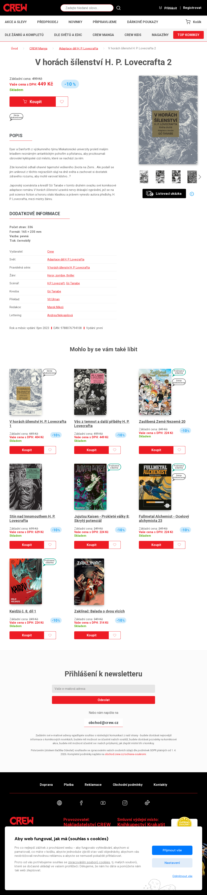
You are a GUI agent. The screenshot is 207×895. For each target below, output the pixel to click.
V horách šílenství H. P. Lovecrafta (68, 267)
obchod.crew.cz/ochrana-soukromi (125, 754)
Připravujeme (105, 22)
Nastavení (172, 863)
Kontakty (160, 785)
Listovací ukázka (164, 193)
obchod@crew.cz (103, 722)
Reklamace (93, 785)
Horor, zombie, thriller (60, 275)
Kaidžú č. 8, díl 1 (23, 611)
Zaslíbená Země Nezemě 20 (162, 421)
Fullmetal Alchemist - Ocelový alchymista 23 (164, 518)
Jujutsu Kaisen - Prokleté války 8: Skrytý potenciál (101, 518)
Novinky (75, 22)
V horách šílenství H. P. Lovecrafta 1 (38, 423)
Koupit (32, 101)
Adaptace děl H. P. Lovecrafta (65, 259)
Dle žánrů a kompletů (24, 35)
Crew (49, 251)
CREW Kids (133, 35)
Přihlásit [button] (168, 8)
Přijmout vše (172, 850)
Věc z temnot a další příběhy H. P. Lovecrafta (101, 423)
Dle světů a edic (68, 35)
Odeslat (104, 700)
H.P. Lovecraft (55, 283)
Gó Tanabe (73, 283)
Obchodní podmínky (128, 785)
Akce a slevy (16, 22)
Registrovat (192, 8)
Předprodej (47, 22)
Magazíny (160, 35)
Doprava (46, 785)
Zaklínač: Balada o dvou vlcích (99, 611)
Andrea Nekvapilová (59, 315)
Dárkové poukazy (142, 22)
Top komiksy (188, 35)
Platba (69, 785)
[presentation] (199, 177)
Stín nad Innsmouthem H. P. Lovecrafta (32, 518)
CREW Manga (103, 35)
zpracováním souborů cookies (89, 862)
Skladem (16, 90)
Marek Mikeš (54, 307)
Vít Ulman (52, 299)
